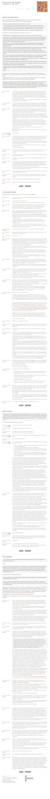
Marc (3, 109)
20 (2, 401)
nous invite (10, 596)
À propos (4, 781)
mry (3, 233)
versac (3, 723)
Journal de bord (11, 2)
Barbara (4, 162)
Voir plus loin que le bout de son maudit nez (26, 87)
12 (2, 179)
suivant (33, 8)
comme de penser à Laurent (31, 485)
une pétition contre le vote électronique (24, 596)
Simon (3, 155)
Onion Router (42, 276)
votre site (25, 315)
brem (3, 172)
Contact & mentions (10, 781)
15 (2, 328)
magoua (4, 151)
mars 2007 (22, 8)
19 (2, 385)
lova (3, 624)
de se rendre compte (29, 19)
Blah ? (21, 186)
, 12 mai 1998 (26, 675)
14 (2, 324)
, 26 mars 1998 (35, 666)
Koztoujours (10, 560)
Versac (11, 571)
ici (28, 32)
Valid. (14, 782)
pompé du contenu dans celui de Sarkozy (20, 682)
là (30, 32)
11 (2, 174)
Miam (3, 740)
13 (2, 182)
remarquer (17, 77)
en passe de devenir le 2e (22, 194)
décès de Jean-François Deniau (40, 676)
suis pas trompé (40, 357)
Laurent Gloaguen (8, 782)
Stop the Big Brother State (17, 532)
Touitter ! (28, 186)
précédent (28, 8)
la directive (38, 504)
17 (2, 360)
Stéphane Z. (4, 230)
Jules (16, 578)
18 (2, 369)
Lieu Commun (32, 306)
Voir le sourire (7, 411)
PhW (3, 205)
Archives (4, 779)
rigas (3, 236)
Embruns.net (5, 776)
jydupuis (4, 175)
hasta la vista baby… (31, 418)
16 (2, 332)
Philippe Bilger (8, 584)
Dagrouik (4, 333)
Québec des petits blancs (10, 17)
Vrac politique (7, 557)
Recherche (9, 779)
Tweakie (4, 601)
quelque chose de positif (28, 396)
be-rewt (4, 755)
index (17, 8)
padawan (4, 432)
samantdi (4, 544)
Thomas (33, 360)
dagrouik (4, 240)
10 (2, 171)
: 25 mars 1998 (33, 647)
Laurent (4, 104)
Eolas (3, 183)
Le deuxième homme (9, 192)
